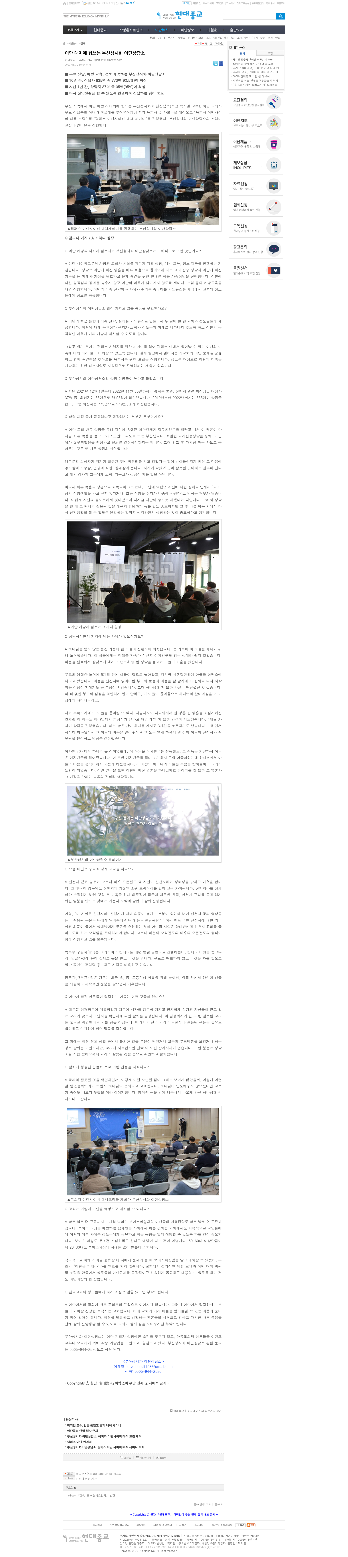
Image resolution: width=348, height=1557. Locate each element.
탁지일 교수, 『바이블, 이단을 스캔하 (255, 72)
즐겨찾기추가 (75, 3)
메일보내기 (143, 1457)
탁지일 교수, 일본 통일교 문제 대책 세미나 (94, 1425)
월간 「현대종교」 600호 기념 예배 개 (256, 68)
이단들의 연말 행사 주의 (82, 1430)
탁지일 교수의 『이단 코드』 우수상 (253, 59)
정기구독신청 (243, 3)
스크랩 (161, 1457)
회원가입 (197, 3)
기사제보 (230, 3)
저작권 (182, 1525)
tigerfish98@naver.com (108, 60)
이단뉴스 (72, 43)
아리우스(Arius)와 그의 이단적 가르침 (98, 1474)
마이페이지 (208, 3)
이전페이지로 (202, 1504)
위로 (219, 1504)
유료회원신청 (257, 3)
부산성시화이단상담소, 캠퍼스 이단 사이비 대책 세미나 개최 (105, 1447)
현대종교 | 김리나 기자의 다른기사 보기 (197, 1411)
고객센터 (220, 3)
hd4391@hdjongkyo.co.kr (204, 1547)
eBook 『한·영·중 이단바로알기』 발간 (91, 1495)
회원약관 (141, 1525)
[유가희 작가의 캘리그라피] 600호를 (255, 84)
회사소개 (97, 1525)
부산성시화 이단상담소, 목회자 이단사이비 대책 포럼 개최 (104, 1436)
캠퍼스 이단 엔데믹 (79, 1441)
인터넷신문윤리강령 (222, 1525)
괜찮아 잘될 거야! (86, 1478)
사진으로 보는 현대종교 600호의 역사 (255, 80)
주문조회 (281, 3)
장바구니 (270, 3)
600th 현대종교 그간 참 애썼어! (252, 76)
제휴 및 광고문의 (162, 1525)
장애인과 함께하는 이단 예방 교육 (253, 64)
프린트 (126, 1457)
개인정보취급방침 (119, 1525)
